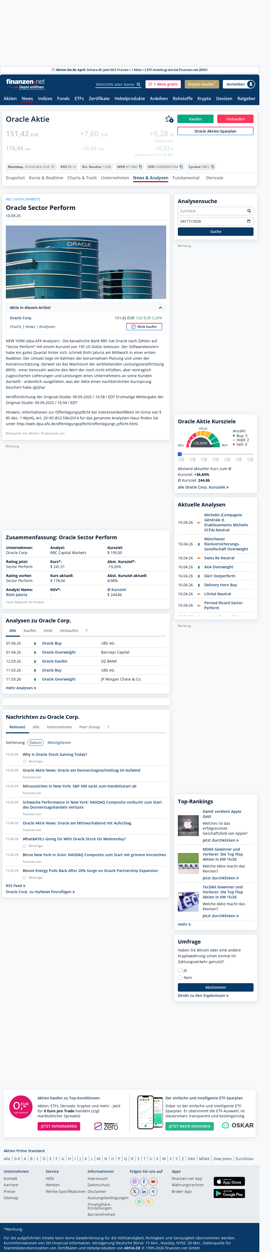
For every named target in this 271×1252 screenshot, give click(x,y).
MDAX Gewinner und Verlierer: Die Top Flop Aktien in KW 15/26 (223, 852)
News (27, 98)
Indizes (45, 98)
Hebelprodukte (130, 98)
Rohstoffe (183, 98)
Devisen (224, 98)
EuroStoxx (244, 1156)
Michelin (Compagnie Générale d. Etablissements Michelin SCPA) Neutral (226, 520)
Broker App (182, 1190)
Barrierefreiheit (101, 1213)
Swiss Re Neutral (219, 555)
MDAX (204, 1156)
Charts (15, 324)
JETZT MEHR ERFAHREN (189, 1124)
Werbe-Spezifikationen (66, 1190)
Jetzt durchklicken (221, 838)
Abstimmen (215, 985)
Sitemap (11, 1196)
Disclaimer (97, 1190)
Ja (185, 968)
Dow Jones (223, 1156)
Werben (53, 1183)
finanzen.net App (187, 1177)
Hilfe (50, 1177)
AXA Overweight (218, 564)
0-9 (17, 1156)
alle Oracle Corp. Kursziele (203, 484)
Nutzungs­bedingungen (108, 1196)
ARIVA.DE (132, 1245)
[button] (163, 84)
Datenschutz (99, 1183)
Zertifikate (99, 98)
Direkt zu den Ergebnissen (203, 993)
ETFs (79, 98)
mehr (184, 922)
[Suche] (139, 84)
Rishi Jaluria (16, 592)
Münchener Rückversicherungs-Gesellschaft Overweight (226, 541)
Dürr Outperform (219, 573)
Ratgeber (246, 98)
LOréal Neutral (217, 591)
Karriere (11, 1183)
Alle (7, 1156)
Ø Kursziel (116, 587)
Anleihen (159, 98)
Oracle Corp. (21, 315)
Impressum (98, 1177)
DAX (191, 1156)
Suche (215, 229)
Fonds (63, 98)
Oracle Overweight (59, 650)
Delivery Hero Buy (220, 582)
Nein (188, 975)
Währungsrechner (188, 1183)
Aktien (10, 98)
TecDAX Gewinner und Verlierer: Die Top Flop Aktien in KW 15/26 (223, 889)
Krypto (204, 98)
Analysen (47, 324)
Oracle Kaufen (54, 659)
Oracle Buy (52, 641)
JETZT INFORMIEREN (59, 1124)
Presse (9, 1190)
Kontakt (10, 1177)
